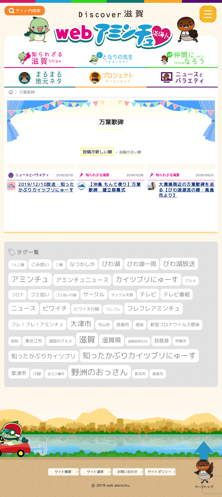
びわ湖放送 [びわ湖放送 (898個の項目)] (179, 263)
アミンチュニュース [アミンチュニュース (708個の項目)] (82, 280)
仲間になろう (182, 58)
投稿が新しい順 (97, 152)
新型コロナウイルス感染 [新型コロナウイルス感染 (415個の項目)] (175, 324)
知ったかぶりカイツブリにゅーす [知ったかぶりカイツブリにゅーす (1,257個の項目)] (139, 355)
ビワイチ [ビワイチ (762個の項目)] (55, 308)
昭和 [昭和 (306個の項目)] (14, 341)
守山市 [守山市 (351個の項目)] (104, 325)
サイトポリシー (159, 471)
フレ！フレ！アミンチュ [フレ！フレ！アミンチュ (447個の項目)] (37, 324)
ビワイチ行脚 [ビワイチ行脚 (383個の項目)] (86, 309)
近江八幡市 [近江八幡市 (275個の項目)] (56, 373)
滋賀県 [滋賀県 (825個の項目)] (111, 340)
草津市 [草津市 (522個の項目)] (18, 373)
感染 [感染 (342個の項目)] (140, 325)
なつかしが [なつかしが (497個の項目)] (82, 264)
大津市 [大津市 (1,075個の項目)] (80, 323)
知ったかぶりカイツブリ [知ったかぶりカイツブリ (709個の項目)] (43, 356)
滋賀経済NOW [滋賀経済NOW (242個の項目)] (138, 341)
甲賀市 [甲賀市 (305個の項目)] (180, 341)
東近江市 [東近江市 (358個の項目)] (33, 341)
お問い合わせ (127, 471)
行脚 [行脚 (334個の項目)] (37, 373)
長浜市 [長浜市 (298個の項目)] (140, 373)
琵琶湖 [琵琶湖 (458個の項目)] (161, 340)
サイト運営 (95, 471)
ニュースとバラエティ (182, 78)
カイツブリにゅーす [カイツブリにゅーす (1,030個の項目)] (146, 279)
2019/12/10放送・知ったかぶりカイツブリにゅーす (46, 187)
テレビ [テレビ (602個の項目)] (148, 294)
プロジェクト (111, 78)
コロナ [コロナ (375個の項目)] (17, 295)
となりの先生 (111, 58)
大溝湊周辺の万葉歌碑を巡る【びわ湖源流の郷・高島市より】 (186, 189)
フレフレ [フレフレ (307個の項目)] (113, 309)
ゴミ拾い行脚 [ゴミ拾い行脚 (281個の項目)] (66, 295)
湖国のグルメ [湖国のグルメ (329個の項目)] (60, 341)
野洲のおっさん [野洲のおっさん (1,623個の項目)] (99, 372)
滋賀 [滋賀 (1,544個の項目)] (87, 339)
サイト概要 (63, 471)
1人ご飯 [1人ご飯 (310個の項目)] (17, 264)
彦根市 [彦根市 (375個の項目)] (122, 325)
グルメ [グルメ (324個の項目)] (190, 280)
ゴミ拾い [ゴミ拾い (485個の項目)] (40, 294)
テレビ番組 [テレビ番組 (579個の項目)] (176, 294)
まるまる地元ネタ (40, 78)
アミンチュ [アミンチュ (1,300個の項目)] (30, 279)
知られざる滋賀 (40, 58)
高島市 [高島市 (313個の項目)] (157, 373)
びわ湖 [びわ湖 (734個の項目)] (111, 264)
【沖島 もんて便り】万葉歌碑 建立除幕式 (114, 187)
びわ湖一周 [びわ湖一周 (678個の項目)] (141, 264)
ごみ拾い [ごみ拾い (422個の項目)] (40, 264)
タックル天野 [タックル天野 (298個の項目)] (122, 294)
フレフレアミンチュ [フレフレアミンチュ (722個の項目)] (153, 308)
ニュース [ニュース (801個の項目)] (23, 308)
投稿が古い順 (130, 152)
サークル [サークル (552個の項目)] (93, 294)
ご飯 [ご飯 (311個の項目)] (59, 264)
